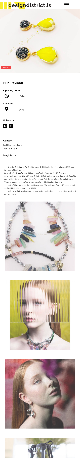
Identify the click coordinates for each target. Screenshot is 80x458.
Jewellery (6, 67)
